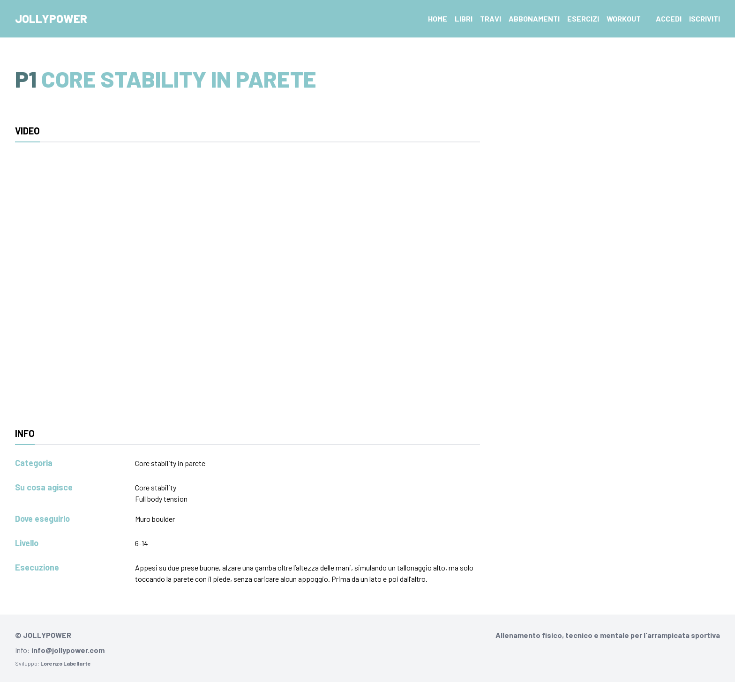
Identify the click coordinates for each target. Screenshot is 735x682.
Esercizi (583, 18)
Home (437, 18)
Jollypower (51, 18)
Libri (463, 18)
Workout (624, 18)
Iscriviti (704, 18)
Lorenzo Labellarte (65, 663)
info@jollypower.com (68, 649)
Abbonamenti (534, 18)
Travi (490, 18)
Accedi (669, 18)
